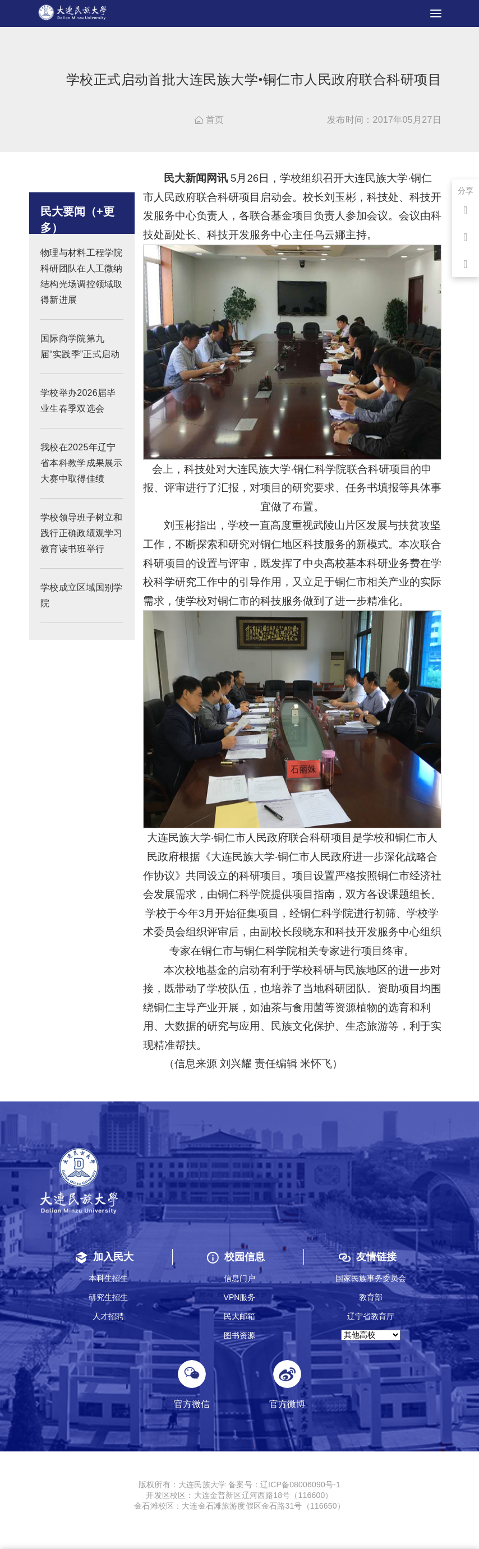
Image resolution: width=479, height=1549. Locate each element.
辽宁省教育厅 (370, 1316)
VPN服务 (240, 1297)
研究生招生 (108, 1297)
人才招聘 (108, 1316)
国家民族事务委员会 (370, 1278)
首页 (209, 120)
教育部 (371, 1297)
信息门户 (239, 1278)
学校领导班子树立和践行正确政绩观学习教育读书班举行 (81, 544)
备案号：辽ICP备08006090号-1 (284, 1484)
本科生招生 (108, 1278)
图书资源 (239, 1335)
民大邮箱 (239, 1316)
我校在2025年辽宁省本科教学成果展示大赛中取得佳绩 (81, 474)
